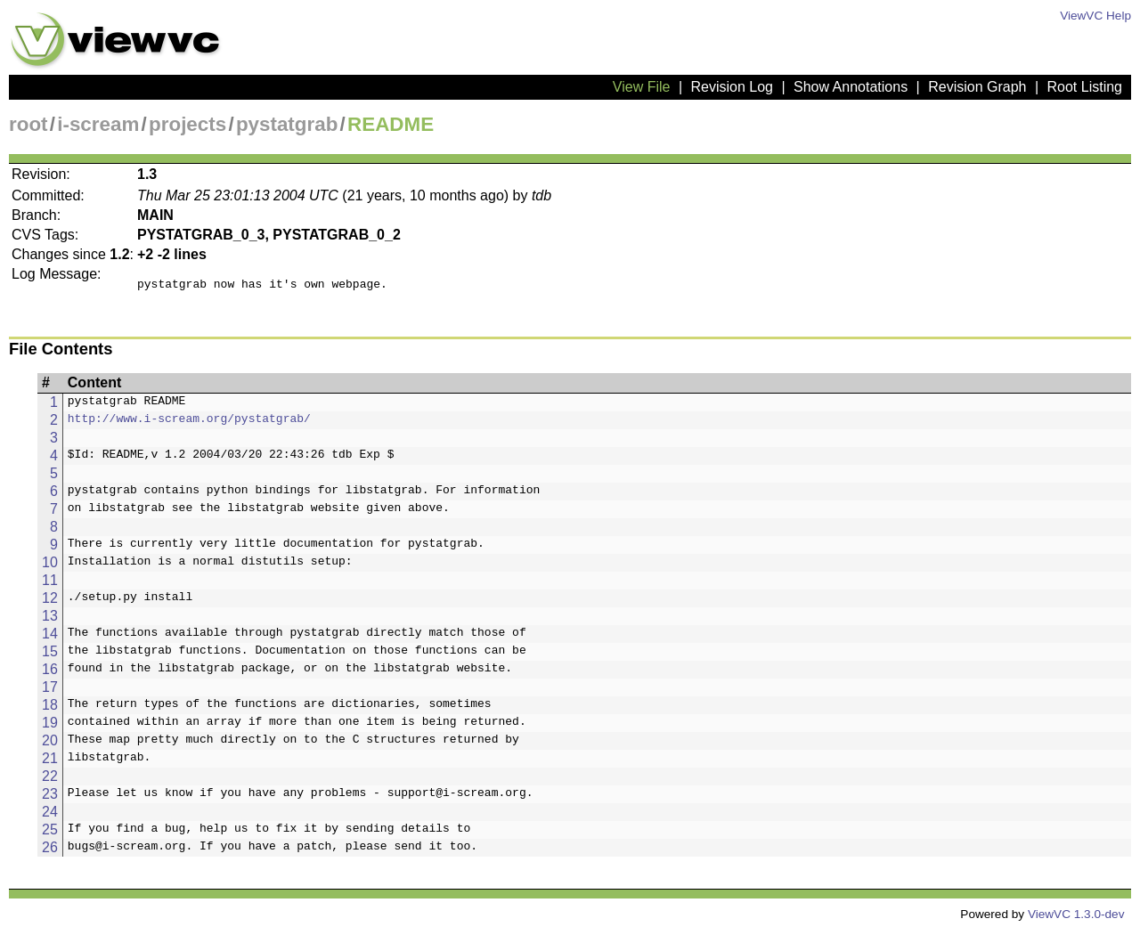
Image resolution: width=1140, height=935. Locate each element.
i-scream (98, 124)
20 (50, 745)
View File (642, 86)
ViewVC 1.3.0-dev (1076, 919)
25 (50, 834)
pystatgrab (287, 124)
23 (50, 799)
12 (50, 603)
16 (50, 674)
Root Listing (1085, 86)
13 (50, 621)
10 (50, 567)
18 (50, 710)
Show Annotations (851, 86)
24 (50, 817)
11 (50, 585)
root (28, 124)
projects (187, 124)
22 (50, 781)
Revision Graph (977, 86)
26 (50, 852)
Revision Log (731, 86)
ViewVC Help (1095, 15)
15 (50, 656)
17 (50, 692)
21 (50, 763)
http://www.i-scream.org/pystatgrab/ (189, 426)
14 (50, 638)
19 (50, 728)
